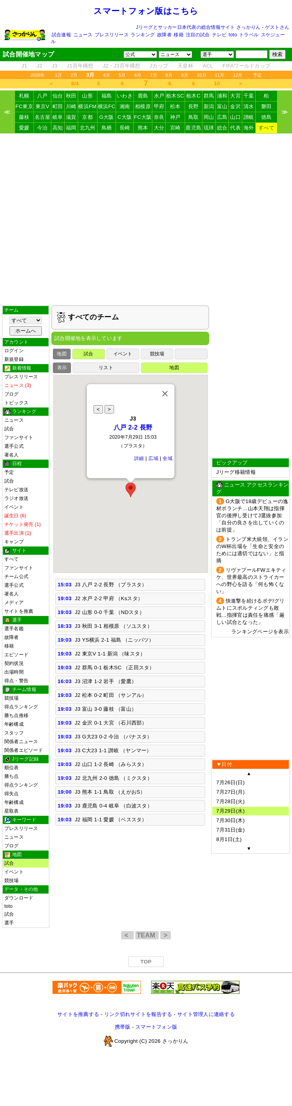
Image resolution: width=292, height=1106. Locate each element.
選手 (9, 923)
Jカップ (159, 66)
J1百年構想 (80, 66)
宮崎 (175, 128)
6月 (138, 75)
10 (217, 83)
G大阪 (106, 117)
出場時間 (14, 672)
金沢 (235, 106)
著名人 (11, 455)
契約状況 (14, 663)
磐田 (266, 106)
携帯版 (123, 1027)
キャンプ (14, 542)
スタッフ (14, 733)
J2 (39, 66)
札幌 (24, 96)
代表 (235, 128)
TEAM (147, 935)
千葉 (248, 96)
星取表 (11, 811)
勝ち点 (11, 776)
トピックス (16, 403)
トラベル (248, 35)
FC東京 (24, 106)
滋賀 (71, 117)
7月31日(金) (230, 830)
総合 (222, 128)
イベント (14, 507)
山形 (87, 96)
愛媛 (24, 128)
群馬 (209, 96)
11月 (220, 75)
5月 (122, 75)
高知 (57, 128)
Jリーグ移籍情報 (236, 472)
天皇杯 (185, 66)
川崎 (71, 106)
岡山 (209, 117)
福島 (106, 96)
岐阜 (57, 117)
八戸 (42, 96)
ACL (208, 66)
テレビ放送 (16, 489)
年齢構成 (14, 724)
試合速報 (61, 35)
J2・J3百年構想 (121, 66)
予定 (257, 75)
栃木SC (175, 96)
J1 (24, 66)
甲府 (159, 106)
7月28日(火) (230, 801)
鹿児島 (193, 128)
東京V (43, 106)
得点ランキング (21, 707)
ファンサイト (18, 568)
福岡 (71, 128)
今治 (42, 128)
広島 (222, 117)
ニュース (83, 35)
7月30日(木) (230, 820)
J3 (54, 66)
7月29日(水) (230, 811)
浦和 (222, 96)
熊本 (143, 128)
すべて (266, 128)
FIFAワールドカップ (246, 66)
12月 (238, 75)
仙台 (57, 96)
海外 (248, 128)
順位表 (11, 767)
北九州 (87, 128)
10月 (201, 75)
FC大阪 (143, 117)
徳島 (266, 117)
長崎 (125, 128)
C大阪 (125, 117)
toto (233, 35)
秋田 (71, 96)
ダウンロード (18, 898)
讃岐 (248, 117)
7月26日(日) (230, 782)
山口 (235, 117)
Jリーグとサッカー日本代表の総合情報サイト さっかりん (198, 27)
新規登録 (14, 359)
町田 (57, 106)
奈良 (159, 117)
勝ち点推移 (16, 715)
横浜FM (87, 106)
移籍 (178, 35)
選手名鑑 (14, 628)
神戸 (175, 117)
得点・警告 (16, 681)
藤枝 (24, 117)
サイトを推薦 (18, 611)
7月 (153, 75)
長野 (193, 106)
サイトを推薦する (78, 1014)
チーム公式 (16, 576)
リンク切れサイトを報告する (138, 1014)
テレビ (219, 35)
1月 (58, 75)
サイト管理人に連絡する (206, 1014)
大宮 (235, 96)
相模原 (143, 106)
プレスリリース (112, 35)
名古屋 (43, 117)
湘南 (125, 106)
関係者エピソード (23, 750)
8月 (169, 75)
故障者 (164, 35)
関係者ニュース (21, 741)
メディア (14, 602)
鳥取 (193, 117)
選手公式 (14, 446)
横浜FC (107, 106)
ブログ (11, 394)
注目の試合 (198, 35)
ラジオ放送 (16, 498)
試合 (9, 429)
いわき (125, 96)
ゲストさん (277, 27)
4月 (106, 75)
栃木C (193, 96)
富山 (222, 106)
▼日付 (224, 764)
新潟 (209, 106)
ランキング (143, 35)
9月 (184, 75)
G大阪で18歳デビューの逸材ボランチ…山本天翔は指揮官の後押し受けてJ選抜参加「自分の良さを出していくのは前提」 (252, 515)
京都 (87, 117)
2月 (74, 75)
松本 (175, 106)
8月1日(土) (229, 839)
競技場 (11, 698)
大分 (159, 128)
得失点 (11, 793)
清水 (248, 106)
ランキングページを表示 (260, 632)
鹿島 (143, 96)
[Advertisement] (74, 219)
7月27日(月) (230, 792)
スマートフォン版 (156, 1027)
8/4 (75, 83)
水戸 (159, 96)
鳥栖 (106, 128)
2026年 (37, 75)
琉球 (209, 128)
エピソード (16, 654)
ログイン (14, 350)
